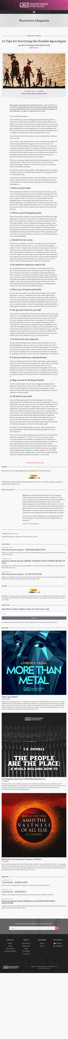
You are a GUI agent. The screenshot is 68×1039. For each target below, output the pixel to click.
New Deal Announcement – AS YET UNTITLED (22, 574)
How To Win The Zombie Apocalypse (36, 437)
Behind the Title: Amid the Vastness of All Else (21, 859)
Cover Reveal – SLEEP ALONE (14, 882)
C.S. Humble (5, 781)
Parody (34, 93)
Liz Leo (35, 47)
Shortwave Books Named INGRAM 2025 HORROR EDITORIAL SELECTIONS (28, 902)
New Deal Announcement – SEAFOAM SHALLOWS (23, 549)
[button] (34, 12)
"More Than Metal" (10, 697)
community (48, 450)
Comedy (29, 93)
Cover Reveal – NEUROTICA (14, 892)
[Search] (57, 928)
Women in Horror (41, 93)
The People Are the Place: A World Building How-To (23, 779)
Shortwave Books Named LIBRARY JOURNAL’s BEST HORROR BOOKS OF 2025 (33, 562)
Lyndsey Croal (6, 699)
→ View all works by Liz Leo (34, 463)
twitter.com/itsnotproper (30, 524)
